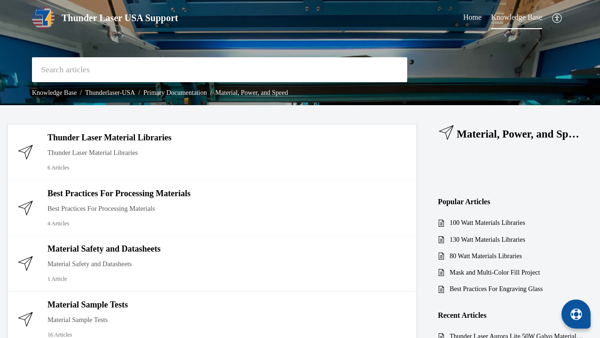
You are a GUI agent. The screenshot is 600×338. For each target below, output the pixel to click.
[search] (219, 69)
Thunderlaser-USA (110, 92)
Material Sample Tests (87, 304)
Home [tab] (472, 17)
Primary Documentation (175, 92)
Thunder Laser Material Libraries (109, 137)
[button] (557, 18)
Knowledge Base (54, 92)
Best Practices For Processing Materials (118, 193)
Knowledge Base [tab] (516, 17)
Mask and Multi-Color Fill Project (495, 272)
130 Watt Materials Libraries (487, 239)
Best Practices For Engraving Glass (496, 288)
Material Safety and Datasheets (103, 249)
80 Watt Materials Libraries (486, 256)
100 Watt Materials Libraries (487, 222)
